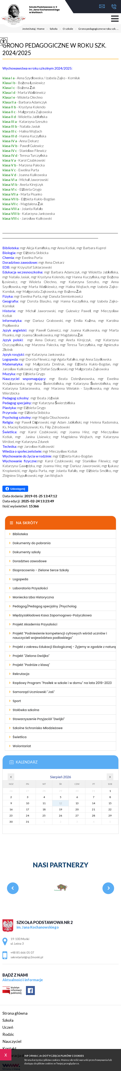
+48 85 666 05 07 (113, 6)
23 (11, 815)
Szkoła (50, 29)
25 (44, 815)
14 (93, 803)
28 (93, 815)
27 (77, 815)
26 (60, 815)
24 (27, 815)
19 (60, 809)
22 (110, 809)
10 (27, 803)
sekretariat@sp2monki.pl (102, 6)
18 (44, 809)
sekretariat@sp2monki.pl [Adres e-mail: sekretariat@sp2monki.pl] (27, 957)
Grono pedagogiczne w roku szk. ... (96, 29)
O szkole (65, 29)
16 (11, 809)
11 (44, 803)
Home (40, 29)
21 (93, 809)
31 (27, 821)
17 (27, 809)
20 (77, 809)
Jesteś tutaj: (29, 29)
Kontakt (9, 1048)
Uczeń (7, 1027)
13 (77, 803)
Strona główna (15, 1013)
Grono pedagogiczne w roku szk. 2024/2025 (54, 49)
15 (110, 803)
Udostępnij (15, 488)
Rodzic (8, 1034)
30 (11, 821)
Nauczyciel (11, 1041)
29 (110, 815)
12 (60, 803)
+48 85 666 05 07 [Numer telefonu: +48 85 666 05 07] (22, 952)
